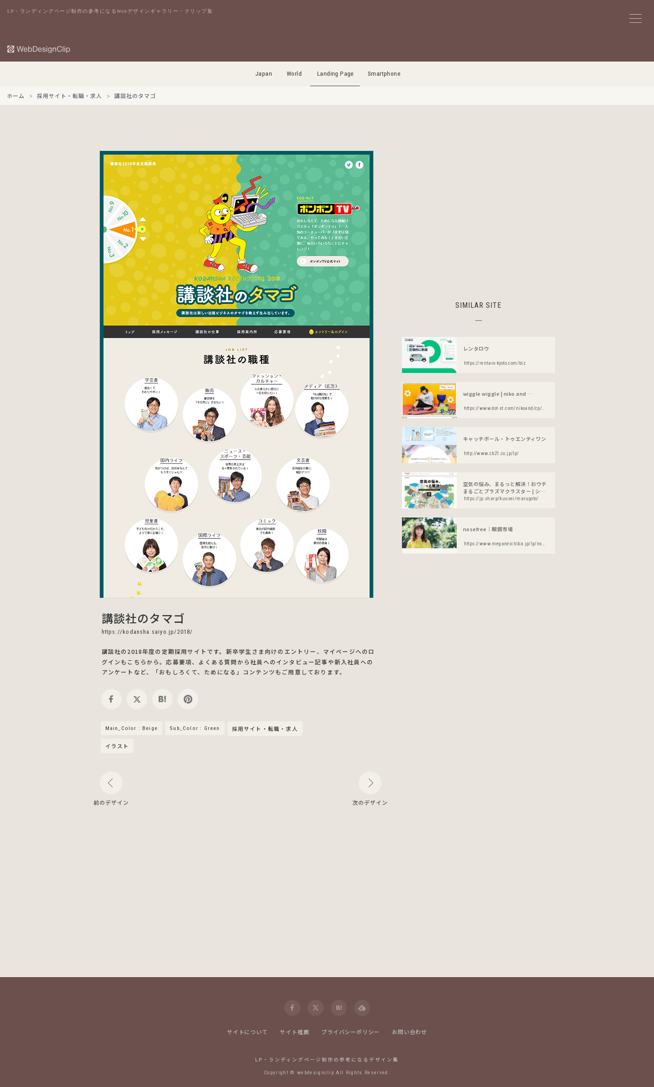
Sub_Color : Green (195, 728)
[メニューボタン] (635, 18)
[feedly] (362, 1008)
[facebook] (111, 699)
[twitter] (137, 699)
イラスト (117, 746)
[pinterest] (188, 699)
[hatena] (162, 699)
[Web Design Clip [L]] (39, 49)
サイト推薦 (294, 1031)
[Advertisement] (479, 214)
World (294, 73)
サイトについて (247, 1031)
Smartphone (384, 73)
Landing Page (335, 73)
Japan (263, 73)
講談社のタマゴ (143, 618)
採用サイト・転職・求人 (265, 729)
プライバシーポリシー (350, 1031)
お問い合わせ (409, 1031)
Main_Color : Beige (131, 728)
